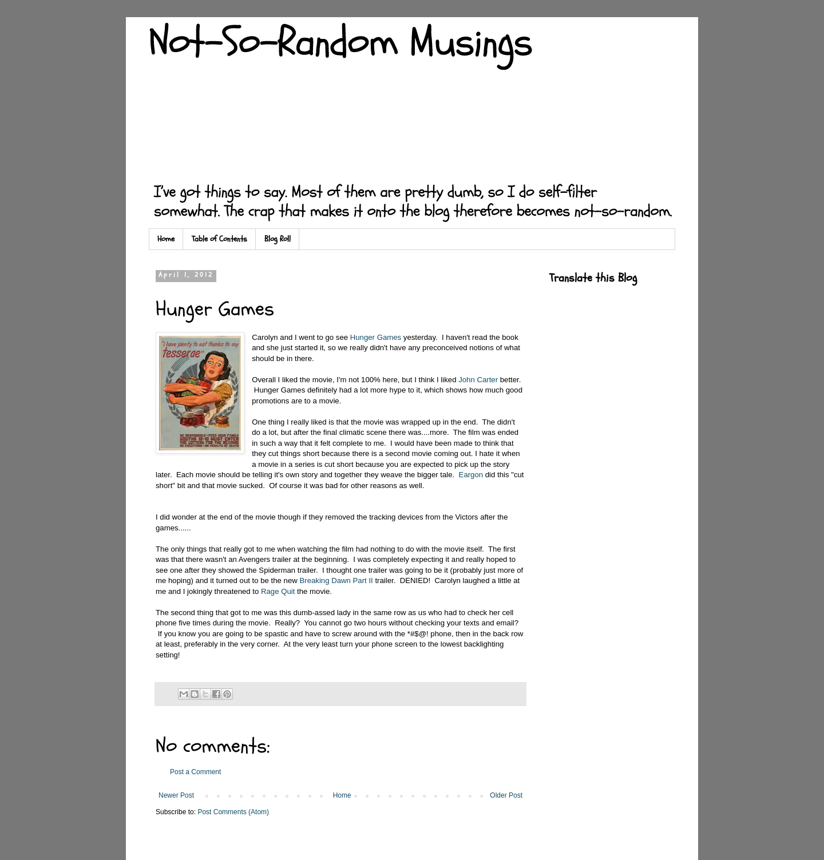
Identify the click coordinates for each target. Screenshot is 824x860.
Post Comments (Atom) (233, 812)
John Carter (478, 379)
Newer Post (176, 795)
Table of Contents (219, 238)
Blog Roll (277, 238)
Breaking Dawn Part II (336, 580)
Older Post (506, 795)
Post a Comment (195, 772)
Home (166, 238)
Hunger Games (375, 337)
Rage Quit (278, 591)
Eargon (471, 474)
